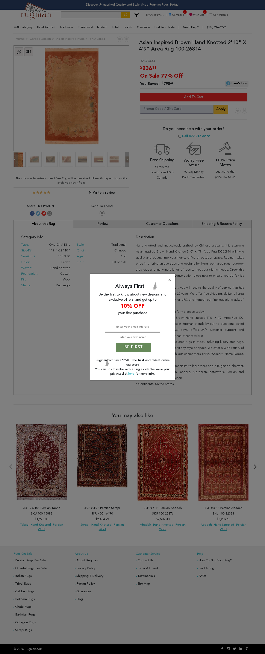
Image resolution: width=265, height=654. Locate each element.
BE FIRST (133, 347)
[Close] (133, 280)
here (131, 373)
